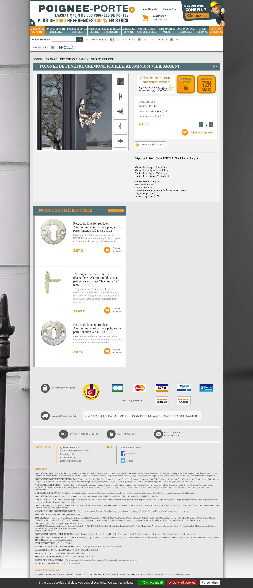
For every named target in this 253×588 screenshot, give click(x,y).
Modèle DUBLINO (160, 520)
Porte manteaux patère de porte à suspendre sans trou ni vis (133, 505)
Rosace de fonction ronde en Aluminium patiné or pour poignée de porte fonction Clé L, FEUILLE (97, 328)
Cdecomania (110, 574)
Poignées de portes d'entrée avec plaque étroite (161, 473)
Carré (54, 518)
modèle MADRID (187, 537)
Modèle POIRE (141, 518)
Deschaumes (145, 574)
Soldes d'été (172, 526)
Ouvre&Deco (54, 574)
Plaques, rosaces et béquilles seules (56, 540)
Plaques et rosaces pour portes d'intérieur (126, 481)
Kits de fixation (97, 546)
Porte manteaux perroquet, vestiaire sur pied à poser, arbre (81, 505)
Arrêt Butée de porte (37, 30)
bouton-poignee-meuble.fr (74, 574)
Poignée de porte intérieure (56, 30)
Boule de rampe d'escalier (195, 485)
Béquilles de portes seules (96, 481)
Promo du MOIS (158, 526)
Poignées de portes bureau (165, 479)
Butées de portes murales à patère (60, 502)
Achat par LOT (56, 526)
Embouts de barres (113, 546)
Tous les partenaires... (182, 574)
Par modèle (40, 47)
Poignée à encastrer (71, 514)
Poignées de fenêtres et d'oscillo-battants (79, 496)
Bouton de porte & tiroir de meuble (96, 534)
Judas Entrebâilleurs (185, 493)
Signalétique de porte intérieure (58, 487)
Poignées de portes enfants (46, 481)
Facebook (131, 453)
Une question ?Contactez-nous (174, 434)
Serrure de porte (135, 487)
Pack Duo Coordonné (216, 30)
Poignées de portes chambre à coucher (113, 479)
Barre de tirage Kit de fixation (111, 30)
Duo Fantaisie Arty (71, 563)
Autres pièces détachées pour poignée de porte (168, 511)
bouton (77, 534)
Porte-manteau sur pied (126, 560)
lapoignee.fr (40, 574)
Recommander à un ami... (153, 144)
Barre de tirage (83, 546)
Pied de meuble (169, 534)
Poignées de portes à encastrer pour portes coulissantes (169, 481)
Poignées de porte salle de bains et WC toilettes (198, 479)
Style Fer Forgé (202, 30)
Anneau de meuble (153, 534)
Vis (115, 518)
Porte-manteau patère (166, 30)
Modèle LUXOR (94, 520)
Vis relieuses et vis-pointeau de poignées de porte (125, 511)
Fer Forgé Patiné (64, 543)
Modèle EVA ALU (126, 520)
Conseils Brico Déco (128, 574)
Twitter (129, 460)
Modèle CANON (125, 518)
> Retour (214, 66)
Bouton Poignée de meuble (186, 30)
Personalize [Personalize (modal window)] (210, 582)
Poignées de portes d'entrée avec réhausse (53, 475)
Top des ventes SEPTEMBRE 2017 (80, 556)
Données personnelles (70, 460)
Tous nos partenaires (130, 447)
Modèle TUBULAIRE (158, 518)
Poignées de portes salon (142, 479)
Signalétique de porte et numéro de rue (136, 485)
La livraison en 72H (64, 415)
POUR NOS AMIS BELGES (85, 550)
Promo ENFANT (127, 526)
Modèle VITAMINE (66, 518)
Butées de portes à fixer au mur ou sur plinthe (111, 499)
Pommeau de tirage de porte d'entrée (102, 485)
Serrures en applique (116, 493)
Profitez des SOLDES (74, 526)
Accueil (37, 58)
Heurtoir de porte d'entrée (74, 485)
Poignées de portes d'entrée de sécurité (89, 475)
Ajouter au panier (202, 132)
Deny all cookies (182, 582)
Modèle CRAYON (60, 520)
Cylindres (66, 493)
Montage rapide (87, 537)
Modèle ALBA (193, 520)
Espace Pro (169, 9)
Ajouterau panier (117, 249)
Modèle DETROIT (77, 520)
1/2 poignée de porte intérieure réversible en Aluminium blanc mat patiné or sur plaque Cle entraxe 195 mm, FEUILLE (96, 279)
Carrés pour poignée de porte (90, 511)
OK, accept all (151, 582)
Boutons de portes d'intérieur (71, 481)
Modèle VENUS (109, 520)
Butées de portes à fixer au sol (77, 499)
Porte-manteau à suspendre (103, 560)
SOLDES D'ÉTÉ (51, 530)
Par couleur (159, 39)
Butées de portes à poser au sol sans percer (150, 499)
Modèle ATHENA (84, 518)
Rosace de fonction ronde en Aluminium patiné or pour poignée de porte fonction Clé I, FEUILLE (97, 227)
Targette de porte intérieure (189, 487)
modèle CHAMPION (149, 537)
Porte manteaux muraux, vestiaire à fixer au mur (181, 505)
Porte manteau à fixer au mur (78, 560)
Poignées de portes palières (118, 475)
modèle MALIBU (203, 537)
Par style (129, 39)
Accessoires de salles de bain (114, 487)
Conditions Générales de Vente (75, 450)
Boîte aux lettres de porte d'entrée (168, 485)
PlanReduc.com (95, 574)
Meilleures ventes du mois (72, 553)
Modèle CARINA (143, 520)
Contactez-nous (67, 457)
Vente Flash (210, 526)
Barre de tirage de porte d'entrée (87, 487)
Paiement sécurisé (63, 388)
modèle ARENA (116, 537)
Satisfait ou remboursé (84, 434)
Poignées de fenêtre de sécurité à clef (114, 496)
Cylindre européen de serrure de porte (159, 487)
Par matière (99, 39)
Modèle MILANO (178, 520)
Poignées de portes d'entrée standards (124, 473)
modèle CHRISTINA (169, 537)
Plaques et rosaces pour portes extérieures (88, 473)
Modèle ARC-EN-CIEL (197, 518)
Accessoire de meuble (186, 534)
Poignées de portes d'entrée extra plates (200, 473)
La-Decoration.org (162, 574)
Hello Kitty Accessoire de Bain (48, 528)
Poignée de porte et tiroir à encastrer (128, 534)
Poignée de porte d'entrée (77, 30)
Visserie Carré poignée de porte (146, 30)
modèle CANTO (131, 537)
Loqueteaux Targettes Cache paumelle (158, 493)
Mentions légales (68, 454)
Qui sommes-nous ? (69, 447)
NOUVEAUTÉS (143, 526)
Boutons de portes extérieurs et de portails (197, 475)
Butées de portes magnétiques (183, 499)
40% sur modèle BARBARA (191, 526)
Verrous (129, 493)
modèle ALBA (101, 537)
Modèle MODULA (177, 518)
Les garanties (126, 434)
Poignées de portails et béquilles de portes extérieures (154, 475)
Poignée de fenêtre (94, 30)
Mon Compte (150, 9)
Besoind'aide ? (69, 47)
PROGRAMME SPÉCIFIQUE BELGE (102, 526)
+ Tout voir (116, 210)
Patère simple (62, 507)
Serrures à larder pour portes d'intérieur (89, 493)
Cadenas (137, 493)
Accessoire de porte (128, 30)
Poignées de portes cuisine (84, 479)
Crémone (154, 496)
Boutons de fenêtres (139, 496)
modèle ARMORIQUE (103, 518)
